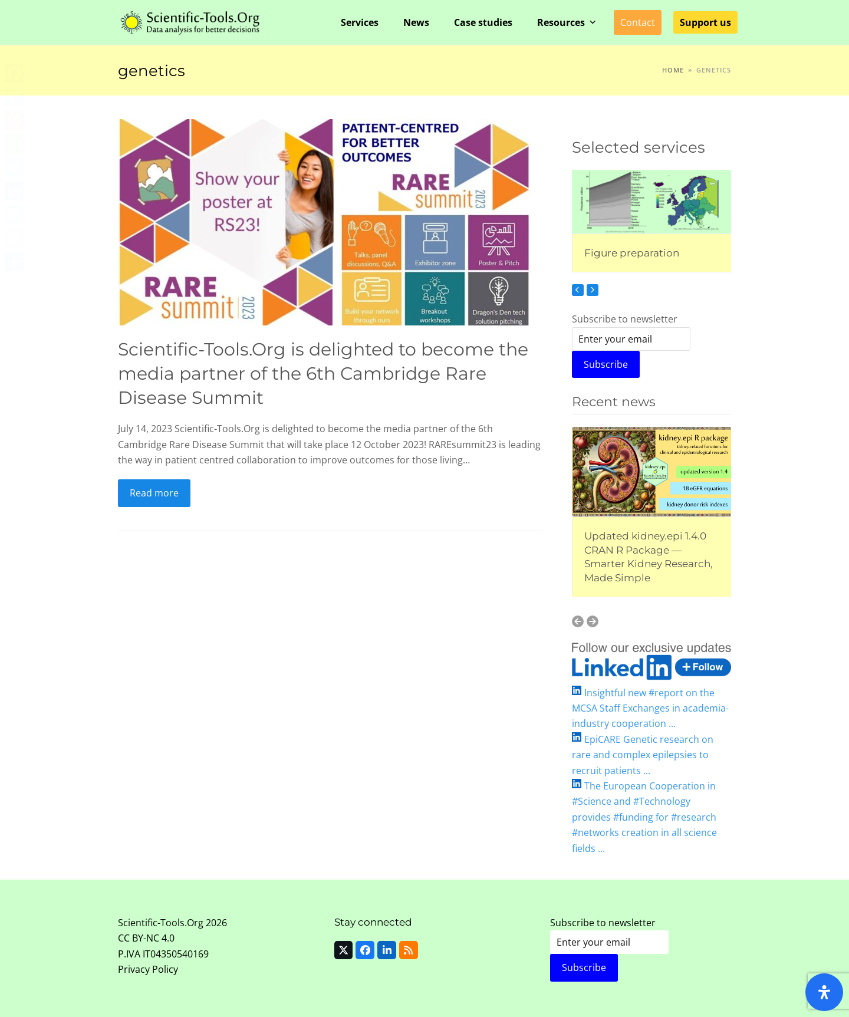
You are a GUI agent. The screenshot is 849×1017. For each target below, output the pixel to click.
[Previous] (578, 290)
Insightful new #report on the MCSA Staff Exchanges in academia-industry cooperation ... (650, 708)
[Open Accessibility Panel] (824, 992)
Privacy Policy (148, 969)
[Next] (592, 290)
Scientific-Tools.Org (160, 922)
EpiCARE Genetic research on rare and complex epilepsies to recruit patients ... (642, 755)
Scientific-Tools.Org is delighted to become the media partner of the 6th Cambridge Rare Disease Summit (323, 372)
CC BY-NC (138, 938)
